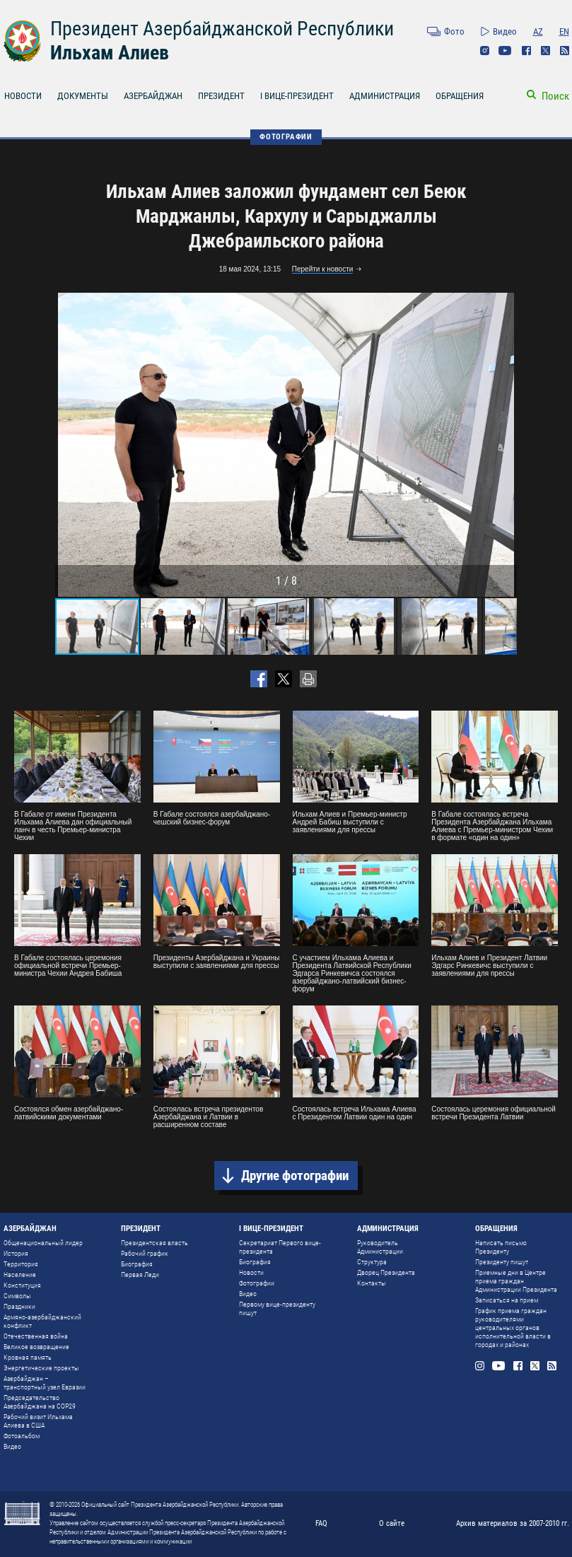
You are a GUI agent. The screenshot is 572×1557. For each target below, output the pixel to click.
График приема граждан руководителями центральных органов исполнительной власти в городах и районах (513, 1327)
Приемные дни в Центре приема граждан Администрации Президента (516, 1281)
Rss (564, 50)
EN (564, 31)
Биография (137, 1264)
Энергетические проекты (41, 1368)
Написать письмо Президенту (501, 1247)
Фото (454, 31)
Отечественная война (36, 1336)
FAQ (321, 1523)
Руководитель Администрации (380, 1247)
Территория (21, 1264)
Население (20, 1274)
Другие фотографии (295, 1175)
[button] (504, 444)
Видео (505, 31)
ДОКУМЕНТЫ (82, 96)
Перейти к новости (323, 269)
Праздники (19, 1306)
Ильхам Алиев (109, 52)
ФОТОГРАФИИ (286, 136)
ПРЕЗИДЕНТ (221, 96)
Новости (251, 1272)
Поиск (555, 96)
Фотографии (256, 1283)
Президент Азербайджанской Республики (222, 28)
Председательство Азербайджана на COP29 (40, 1402)
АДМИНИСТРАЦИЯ (384, 96)
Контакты (371, 1283)
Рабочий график (144, 1253)
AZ (538, 31)
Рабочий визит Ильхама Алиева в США (38, 1421)
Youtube (505, 50)
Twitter (545, 50)
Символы (17, 1296)
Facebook (526, 50)
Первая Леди (140, 1274)
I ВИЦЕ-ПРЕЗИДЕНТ (297, 96)
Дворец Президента (386, 1272)
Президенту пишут (501, 1262)
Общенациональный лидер (43, 1243)
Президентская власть (154, 1243)
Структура (372, 1262)
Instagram (484, 50)
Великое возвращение (36, 1347)
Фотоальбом (22, 1436)
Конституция (22, 1285)
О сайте (391, 1523)
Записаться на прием (506, 1300)
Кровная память (28, 1357)
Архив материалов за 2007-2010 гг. (512, 1523)
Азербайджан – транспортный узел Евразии (45, 1383)
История (16, 1253)
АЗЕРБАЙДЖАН (153, 96)
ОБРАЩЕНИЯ (460, 96)
